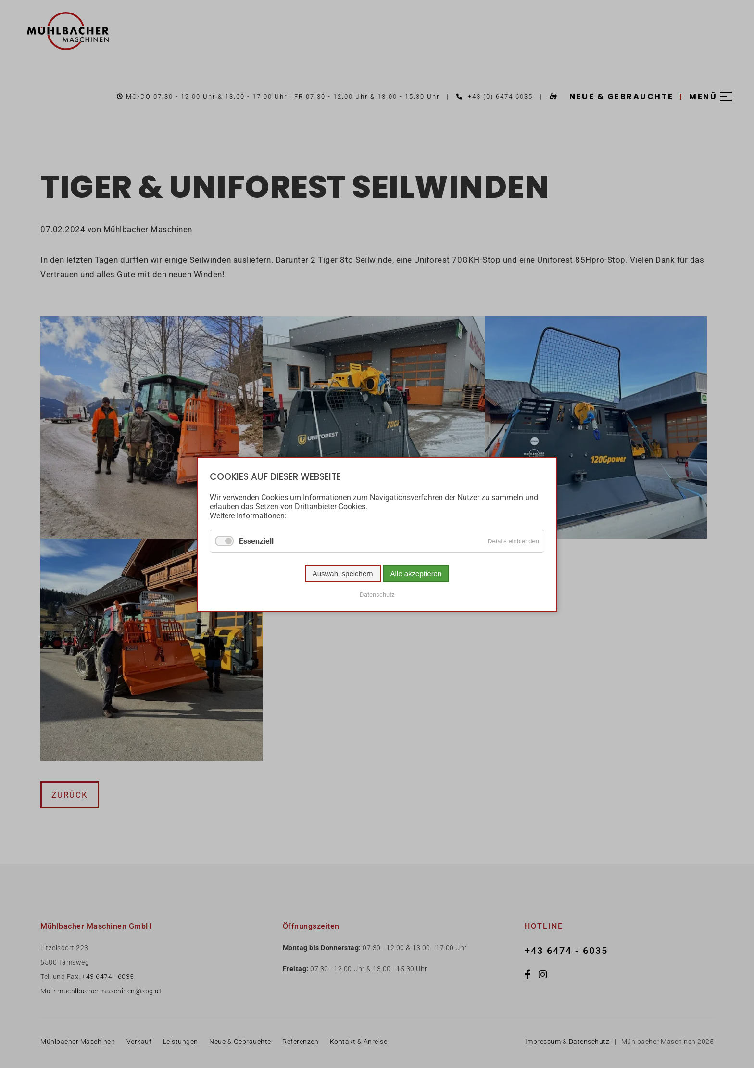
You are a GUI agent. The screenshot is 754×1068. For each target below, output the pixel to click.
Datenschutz (377, 594)
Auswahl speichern (343, 573)
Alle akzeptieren (416, 573)
